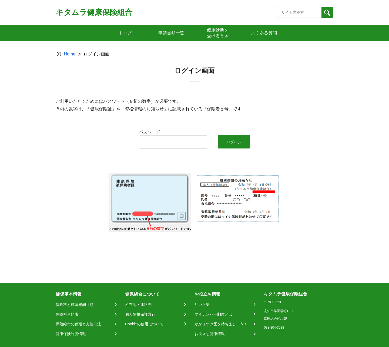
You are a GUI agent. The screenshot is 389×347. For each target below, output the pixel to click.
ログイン (234, 142)
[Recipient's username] (299, 12)
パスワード (149, 132)
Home (69, 54)
